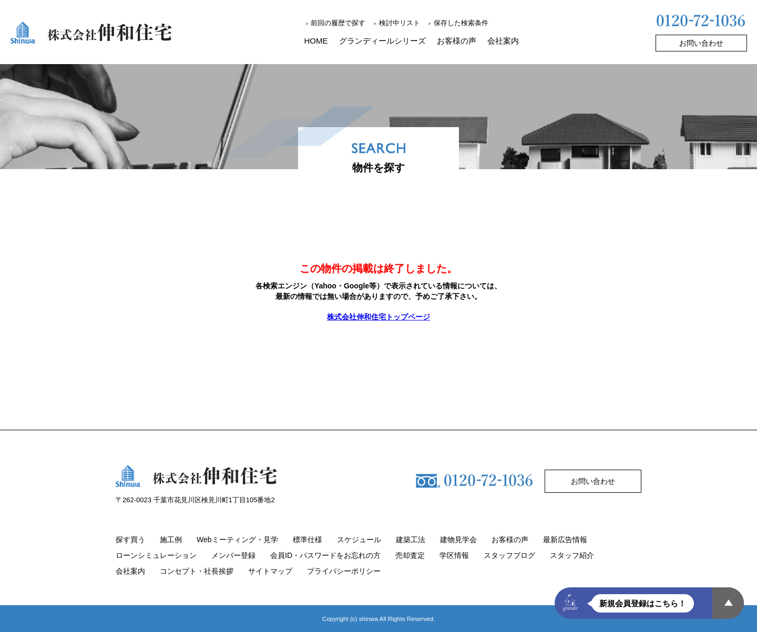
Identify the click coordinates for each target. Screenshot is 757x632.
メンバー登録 (233, 555)
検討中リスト (399, 22)
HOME (316, 41)
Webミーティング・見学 (237, 539)
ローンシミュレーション (156, 555)
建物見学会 (458, 539)
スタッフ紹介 (572, 555)
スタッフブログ (509, 555)
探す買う (130, 539)
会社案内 (503, 41)
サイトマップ (270, 571)
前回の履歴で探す (338, 22)
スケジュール (359, 539)
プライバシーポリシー (344, 571)
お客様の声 (456, 41)
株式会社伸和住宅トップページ (378, 317)
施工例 (171, 539)
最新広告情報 (565, 539)
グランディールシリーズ (382, 41)
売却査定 (410, 555)
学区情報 (454, 555)
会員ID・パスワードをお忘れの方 (325, 555)
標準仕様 (307, 539)
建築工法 (410, 539)
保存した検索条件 (461, 22)
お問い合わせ (701, 43)
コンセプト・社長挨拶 (196, 571)
